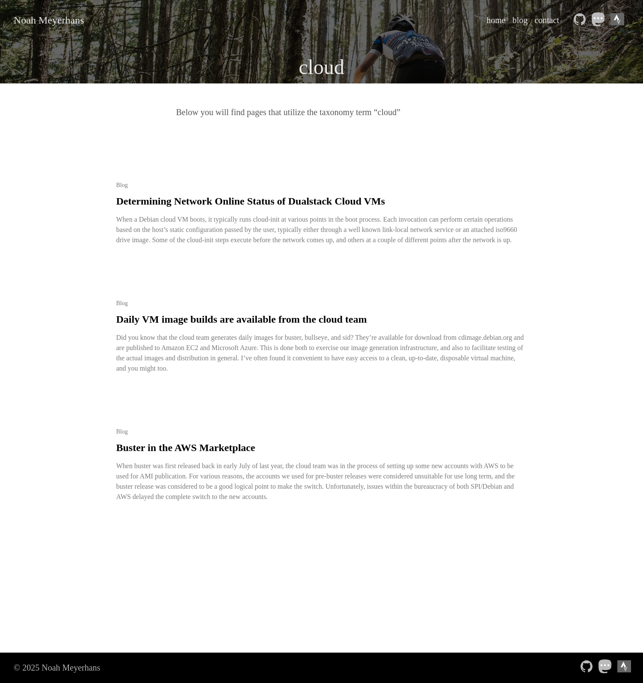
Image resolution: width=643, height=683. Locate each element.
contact (546, 20)
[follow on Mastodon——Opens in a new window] (600, 20)
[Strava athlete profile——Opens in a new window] (619, 20)
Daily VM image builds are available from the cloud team (241, 319)
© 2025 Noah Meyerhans (57, 667)
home (495, 20)
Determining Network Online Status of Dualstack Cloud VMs (250, 201)
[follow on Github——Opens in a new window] (581, 20)
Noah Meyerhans (49, 20)
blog (520, 20)
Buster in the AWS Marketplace (185, 447)
